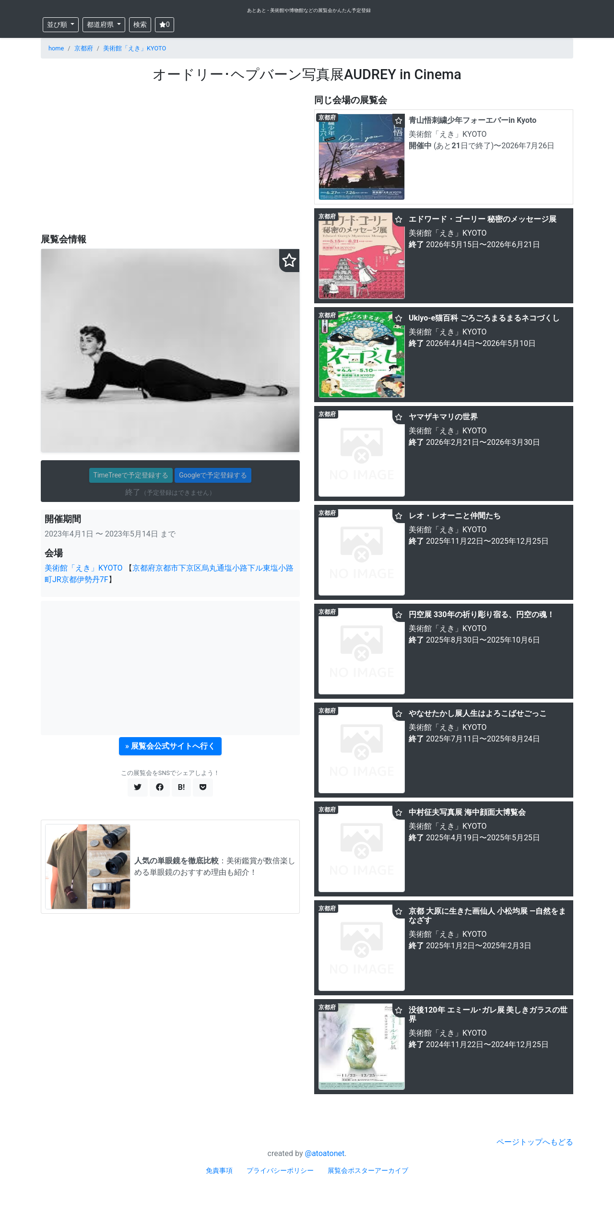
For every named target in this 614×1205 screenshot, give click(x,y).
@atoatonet (325, 1153)
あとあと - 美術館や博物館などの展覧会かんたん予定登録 (309, 10)
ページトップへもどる (534, 1141)
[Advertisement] (170, 159)
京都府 (83, 48)
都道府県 (101, 24)
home (56, 48)
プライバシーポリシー (280, 1170)
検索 (140, 24)
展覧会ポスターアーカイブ (368, 1170)
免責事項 (219, 1170)
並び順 (58, 24)
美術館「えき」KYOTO (134, 48)
